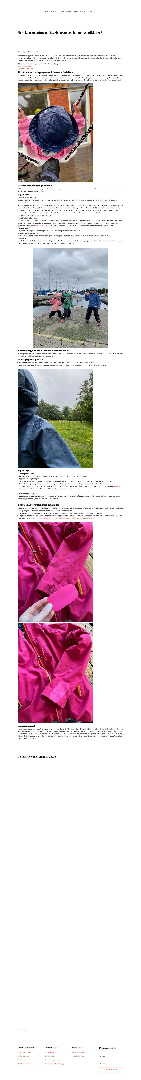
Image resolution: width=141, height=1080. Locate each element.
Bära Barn (21, 1060)
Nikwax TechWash (40, 226)
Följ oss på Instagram (52, 1060)
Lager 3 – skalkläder (25, 66)
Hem (46, 12)
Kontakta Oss (50, 1056)
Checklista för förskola (26, 1064)
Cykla (62, 12)
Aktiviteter (54, 12)
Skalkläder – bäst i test (26, 69)
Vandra (68, 12)
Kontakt (83, 12)
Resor (90, 12)
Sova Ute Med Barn (24, 1052)
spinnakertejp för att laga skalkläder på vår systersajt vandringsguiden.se (65, 518)
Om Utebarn (49, 1052)
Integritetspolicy (78, 1056)
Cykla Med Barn (23, 1056)
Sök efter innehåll (78, 1052)
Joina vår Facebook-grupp (54, 1064)
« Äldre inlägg (22, 1030)
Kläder (75, 12)
